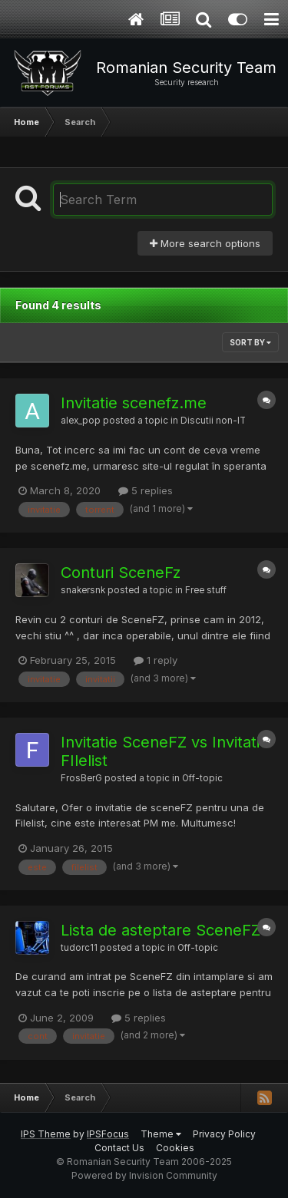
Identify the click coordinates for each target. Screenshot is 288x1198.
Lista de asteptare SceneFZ (160, 930)
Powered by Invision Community (144, 1175)
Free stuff (206, 590)
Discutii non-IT (213, 420)
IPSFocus (108, 1134)
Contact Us (119, 1147)
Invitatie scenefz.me (134, 403)
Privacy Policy (224, 1134)
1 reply (155, 660)
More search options (205, 243)
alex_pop (81, 420)
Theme (161, 1134)
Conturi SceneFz (120, 572)
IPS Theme (46, 1134)
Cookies (175, 1147)
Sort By (250, 342)
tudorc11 (79, 947)
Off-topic (202, 778)
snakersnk (83, 590)
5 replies (145, 490)
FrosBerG (81, 778)
